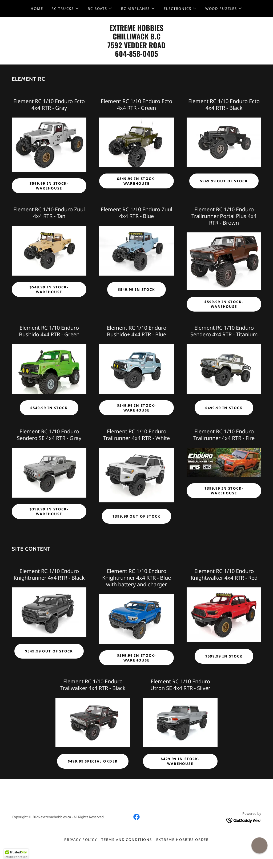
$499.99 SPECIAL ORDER (93, 761)
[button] (65, 8)
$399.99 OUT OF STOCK (136, 516)
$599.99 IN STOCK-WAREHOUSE (49, 186)
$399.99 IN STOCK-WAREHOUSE (49, 511)
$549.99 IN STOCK (136, 289)
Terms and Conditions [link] (126, 839)
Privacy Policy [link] (80, 839)
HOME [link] (37, 8)
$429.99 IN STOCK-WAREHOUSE (180, 761)
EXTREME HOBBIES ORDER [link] (182, 839)
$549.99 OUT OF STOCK (224, 181)
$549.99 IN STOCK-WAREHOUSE (136, 181)
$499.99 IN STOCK (224, 407)
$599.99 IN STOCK (224, 656)
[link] (136, 55)
